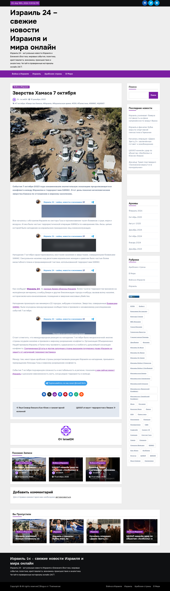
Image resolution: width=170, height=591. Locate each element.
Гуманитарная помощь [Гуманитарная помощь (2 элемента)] (139, 337)
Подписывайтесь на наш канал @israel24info (66, 383)
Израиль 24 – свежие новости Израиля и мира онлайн (34, 30)
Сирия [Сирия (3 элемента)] (132, 440)
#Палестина (82, 103)
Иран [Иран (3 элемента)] (132, 404)
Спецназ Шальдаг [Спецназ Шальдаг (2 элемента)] (137, 445)
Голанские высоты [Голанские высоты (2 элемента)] (137, 332)
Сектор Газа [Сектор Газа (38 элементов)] (146, 435)
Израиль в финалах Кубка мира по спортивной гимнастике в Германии (141, 130)
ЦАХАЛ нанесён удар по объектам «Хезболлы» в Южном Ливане (65, 470)
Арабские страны (53, 74)
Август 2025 (135, 223)
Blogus (43, 586)
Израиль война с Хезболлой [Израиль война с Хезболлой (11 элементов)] (141, 368)
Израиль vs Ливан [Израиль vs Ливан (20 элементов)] (137, 353)
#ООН (74, 103)
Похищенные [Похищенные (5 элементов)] (135, 425)
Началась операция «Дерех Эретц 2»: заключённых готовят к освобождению (142, 141)
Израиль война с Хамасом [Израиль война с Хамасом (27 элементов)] (140, 363)
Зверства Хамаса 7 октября (44, 93)
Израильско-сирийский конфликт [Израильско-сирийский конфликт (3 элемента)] (139, 398)
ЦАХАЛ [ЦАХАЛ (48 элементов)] (143, 456)
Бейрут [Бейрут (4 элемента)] (142, 306)
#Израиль (47, 103)
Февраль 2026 (135, 211)
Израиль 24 (33, 289)
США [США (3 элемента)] (146, 425)
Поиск (133, 87)
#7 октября (20, 103)
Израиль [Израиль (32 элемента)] (146, 342)
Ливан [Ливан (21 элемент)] (148, 409)
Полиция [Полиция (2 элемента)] (146, 419)
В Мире (69, 74)
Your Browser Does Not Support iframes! (66, 208)
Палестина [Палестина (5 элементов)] (142, 414)
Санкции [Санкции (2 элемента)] (133, 435)
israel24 (23, 99)
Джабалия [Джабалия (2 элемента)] (134, 342)
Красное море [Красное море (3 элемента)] (136, 409)
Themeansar (54, 586)
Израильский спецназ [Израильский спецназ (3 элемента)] (139, 384)
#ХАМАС (92, 103)
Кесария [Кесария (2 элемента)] (142, 404)
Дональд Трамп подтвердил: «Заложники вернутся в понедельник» (103, 470)
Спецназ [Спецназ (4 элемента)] (142, 440)
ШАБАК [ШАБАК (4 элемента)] (153, 456)
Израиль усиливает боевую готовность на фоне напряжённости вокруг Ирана (143, 118)
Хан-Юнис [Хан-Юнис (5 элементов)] (134, 450)
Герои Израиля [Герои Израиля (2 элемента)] (136, 327)
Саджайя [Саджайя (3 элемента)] (134, 430)
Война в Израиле (20, 74)
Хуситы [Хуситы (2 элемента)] (133, 456)
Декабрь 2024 (135, 230)
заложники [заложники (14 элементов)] (149, 461)
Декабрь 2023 (135, 249)
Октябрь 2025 (135, 217)
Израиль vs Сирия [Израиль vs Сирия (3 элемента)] (137, 358)
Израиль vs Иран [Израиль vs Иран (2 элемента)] (137, 347)
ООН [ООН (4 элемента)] (132, 414)
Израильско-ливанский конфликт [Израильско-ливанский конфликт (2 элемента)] (139, 390)
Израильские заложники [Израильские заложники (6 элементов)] (140, 378)
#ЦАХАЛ (100, 103)
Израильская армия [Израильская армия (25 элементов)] (138, 373)
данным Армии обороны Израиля (60, 289)
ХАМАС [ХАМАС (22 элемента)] (151, 445)
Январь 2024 (135, 242)
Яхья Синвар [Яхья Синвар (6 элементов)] (135, 461)
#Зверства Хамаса (34, 103)
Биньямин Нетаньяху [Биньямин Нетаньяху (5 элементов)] (138, 311)
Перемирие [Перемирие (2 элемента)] (134, 419)
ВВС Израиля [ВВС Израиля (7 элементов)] (135, 322)
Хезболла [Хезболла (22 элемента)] (146, 450)
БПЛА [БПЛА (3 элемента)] (132, 306)
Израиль (36, 74)
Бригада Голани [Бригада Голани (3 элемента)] (136, 316)
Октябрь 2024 (135, 236)
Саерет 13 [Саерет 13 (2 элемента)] (146, 430)
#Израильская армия (62, 103)
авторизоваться (63, 497)
